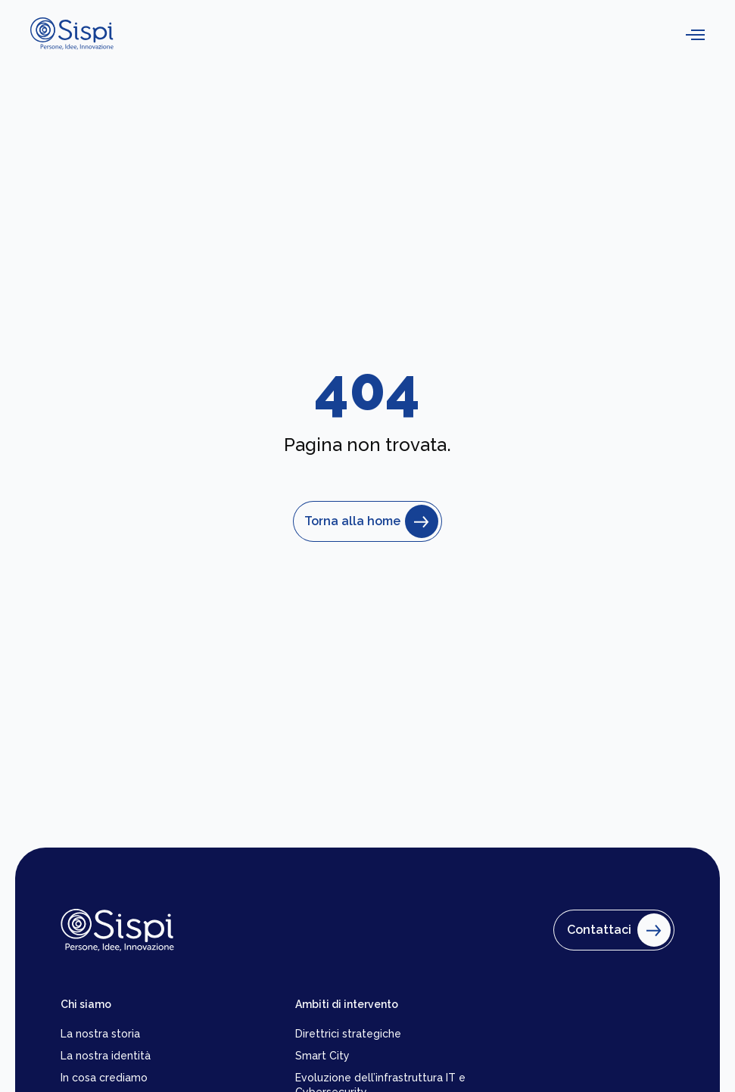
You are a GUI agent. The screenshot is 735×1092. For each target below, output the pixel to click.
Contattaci (615, 930)
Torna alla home (367, 521)
